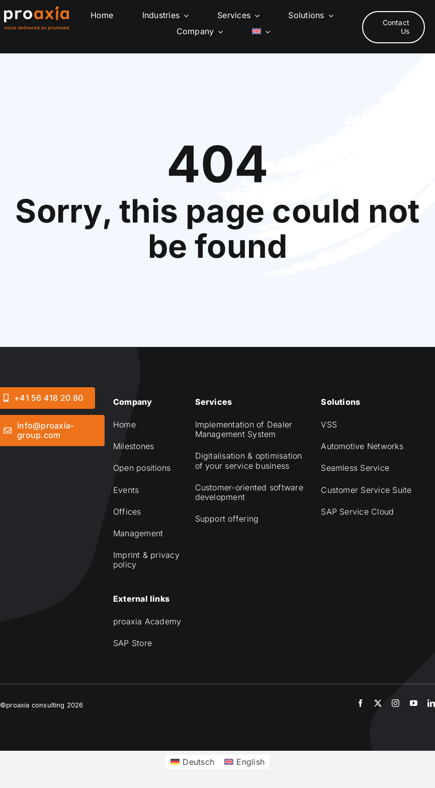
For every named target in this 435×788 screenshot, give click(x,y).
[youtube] (413, 703)
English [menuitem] (250, 762)
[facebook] (360, 703)
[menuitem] (261, 31)
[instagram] (395, 703)
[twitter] (378, 703)
